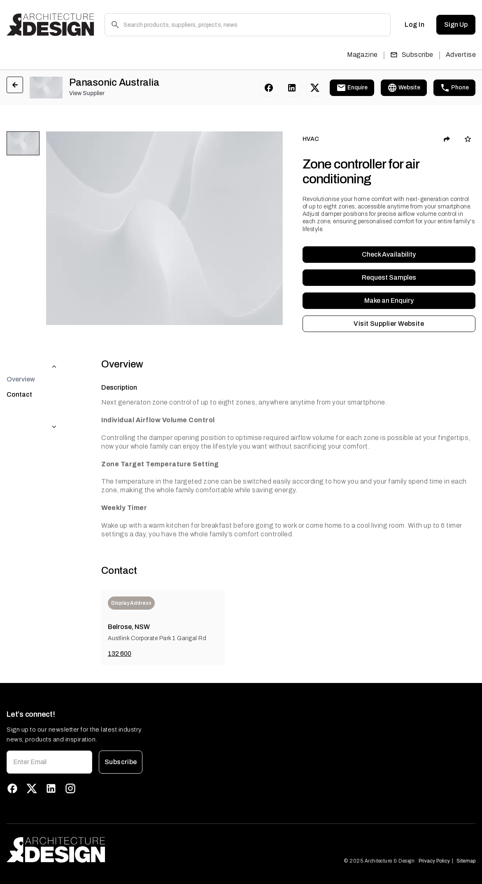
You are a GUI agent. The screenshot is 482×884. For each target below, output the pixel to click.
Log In (414, 24)
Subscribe (412, 55)
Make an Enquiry (389, 301)
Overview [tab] (21, 362)
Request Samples (389, 277)
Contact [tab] (19, 377)
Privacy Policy (434, 860)
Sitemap (465, 860)
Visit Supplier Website (389, 324)
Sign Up (456, 24)
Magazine (362, 55)
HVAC (311, 139)
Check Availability (389, 254)
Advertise (460, 55)
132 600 (119, 653)
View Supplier (87, 93)
